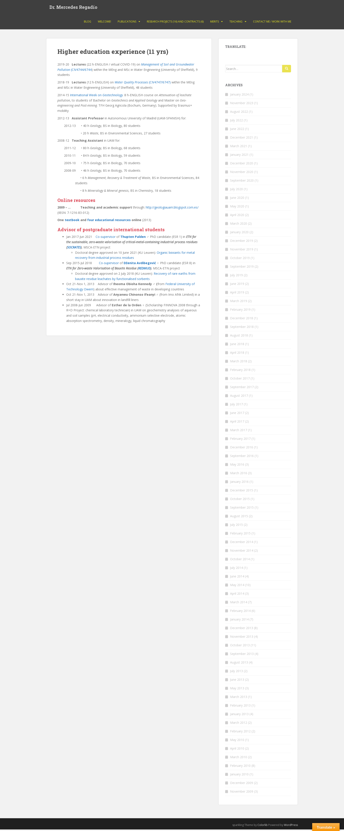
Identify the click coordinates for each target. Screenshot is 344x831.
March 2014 (238, 604)
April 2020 (237, 216)
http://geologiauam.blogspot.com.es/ (172, 209)
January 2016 (239, 483)
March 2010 (238, 758)
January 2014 (239, 621)
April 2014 (237, 595)
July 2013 (236, 672)
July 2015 (236, 526)
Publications (127, 23)
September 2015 (242, 509)
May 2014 (237, 586)
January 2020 (239, 233)
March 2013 (238, 698)
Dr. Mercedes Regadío (73, 8)
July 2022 (236, 122)
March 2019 (238, 302)
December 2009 (241, 784)
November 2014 (241, 552)
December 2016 (241, 449)
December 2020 (241, 165)
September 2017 (242, 388)
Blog (87, 23)
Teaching (235, 23)
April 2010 (237, 750)
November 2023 (241, 104)
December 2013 (241, 629)
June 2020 (237, 199)
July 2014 (236, 569)
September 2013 (242, 655)
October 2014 (240, 560)
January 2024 (239, 96)
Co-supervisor (105, 238)
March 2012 (238, 724)
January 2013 (239, 715)
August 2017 (239, 397)
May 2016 (237, 466)
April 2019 (237, 294)
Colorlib (262, 826)
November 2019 (241, 251)
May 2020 (237, 208)
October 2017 (240, 380)
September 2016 (242, 457)
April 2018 (237, 354)
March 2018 (238, 363)
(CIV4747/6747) (143, 84)
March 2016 (238, 474)
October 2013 (240, 647)
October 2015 (240, 500)
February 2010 (240, 767)
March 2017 (238, 431)
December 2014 (241, 543)
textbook (72, 221)
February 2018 (240, 371)
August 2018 (239, 337)
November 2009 (241, 793)
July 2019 (236, 276)
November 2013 (241, 638)
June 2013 (237, 681)
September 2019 (242, 268)
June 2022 (237, 130)
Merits (214, 23)
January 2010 (239, 776)
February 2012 (240, 733)
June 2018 (237, 345)
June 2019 (237, 285)
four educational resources (109, 221)
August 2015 (239, 517)
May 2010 (237, 741)
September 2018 (242, 328)
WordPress (291, 826)
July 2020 (236, 190)
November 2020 (241, 173)
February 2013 (240, 707)
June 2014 (237, 578)
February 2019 (240, 311)
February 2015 (240, 535)
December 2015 (241, 492)
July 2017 (236, 406)
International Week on (96, 96)
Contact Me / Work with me (272, 23)
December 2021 (241, 139)
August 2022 (239, 113)
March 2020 (238, 225)
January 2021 (239, 156)
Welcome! (104, 23)
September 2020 (242, 182)
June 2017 (237, 414)
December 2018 (241, 320)
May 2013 (237, 690)
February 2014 (240, 612)
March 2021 (238, 147)
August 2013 (239, 664)
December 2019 (241, 242)
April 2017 (237, 423)
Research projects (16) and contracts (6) (175, 23)
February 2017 (240, 440)
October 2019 (240, 259)
